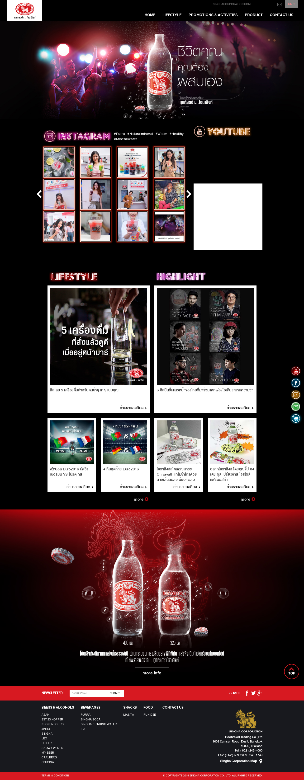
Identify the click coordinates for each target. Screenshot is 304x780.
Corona (48, 762)
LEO (44, 738)
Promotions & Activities (213, 15)
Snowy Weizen (52, 748)
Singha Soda (90, 719)
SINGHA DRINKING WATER (99, 724)
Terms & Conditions (56, 775)
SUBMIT (115, 693)
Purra (85, 714)
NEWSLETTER (52, 693)
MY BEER (48, 752)
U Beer (47, 743)
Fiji (83, 729)
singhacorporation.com (227, 4)
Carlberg (49, 757)
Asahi (46, 714)
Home (150, 15)
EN (291, 4)
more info (152, 673)
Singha (47, 733)
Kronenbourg (53, 724)
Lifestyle (171, 15)
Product (254, 15)
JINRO (46, 729)
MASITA (128, 714)
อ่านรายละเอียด (133, 410)
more (141, 502)
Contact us (281, 15)
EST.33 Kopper (52, 719)
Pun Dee (149, 714)
